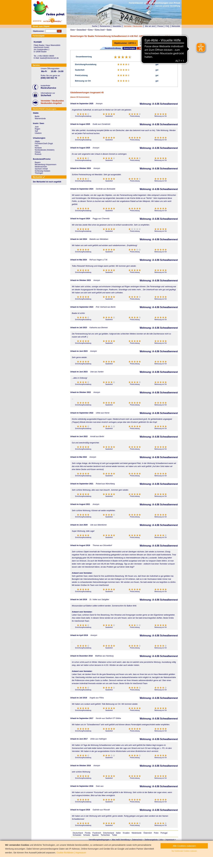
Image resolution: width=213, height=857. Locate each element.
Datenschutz (137, 840)
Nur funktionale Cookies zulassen (184, 851)
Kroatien (126, 833)
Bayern (38, 162)
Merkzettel (176, 26)
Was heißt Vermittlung (121, 840)
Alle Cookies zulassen (184, 846)
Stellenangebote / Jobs (153, 840)
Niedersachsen (41, 167)
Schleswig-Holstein (42, 171)
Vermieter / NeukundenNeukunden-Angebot (52, 101)
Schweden (77, 835)
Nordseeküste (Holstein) (44, 150)
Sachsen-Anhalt (41, 169)
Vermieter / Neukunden (133, 26)
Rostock (38, 154)
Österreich (147, 833)
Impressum (169, 840)
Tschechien (105, 835)
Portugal (164, 833)
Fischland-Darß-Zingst (44, 143)
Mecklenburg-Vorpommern (45, 164)
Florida (88, 833)
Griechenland (108, 833)
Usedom (38, 133)
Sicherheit (46, 95)
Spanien (95, 835)
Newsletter (117, 26)
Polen (156, 833)
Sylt (36, 131)
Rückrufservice (48, 88)
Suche (94, 26)
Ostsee (38, 152)
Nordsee (38, 148)
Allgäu (37, 141)
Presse (160, 26)
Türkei (114, 835)
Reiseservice (105, 26)
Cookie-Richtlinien (65, 852)
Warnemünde (40, 118)
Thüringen (39, 173)
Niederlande (136, 833)
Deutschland (78, 833)
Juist (37, 127)
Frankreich (96, 833)
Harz (37, 146)
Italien (118, 833)
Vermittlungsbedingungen (99, 840)
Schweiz (86, 835)
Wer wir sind (150, 26)
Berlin (37, 116)
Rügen (37, 129)
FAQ (167, 26)
